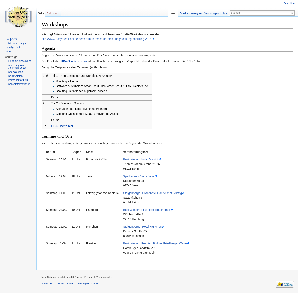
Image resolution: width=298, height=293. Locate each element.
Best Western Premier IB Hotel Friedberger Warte (155, 243)
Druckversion (15, 75)
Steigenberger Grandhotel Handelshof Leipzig (152, 193)
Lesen (173, 13)
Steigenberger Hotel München (142, 226)
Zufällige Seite (13, 47)
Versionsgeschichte (215, 13)
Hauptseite (11, 39)
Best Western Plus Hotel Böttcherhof (146, 209)
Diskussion (53, 13)
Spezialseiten (15, 72)
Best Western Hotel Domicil (140, 159)
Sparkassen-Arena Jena (138, 176)
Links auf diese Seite (19, 61)
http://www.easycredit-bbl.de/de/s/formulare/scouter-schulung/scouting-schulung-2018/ (97, 39)
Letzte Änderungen (16, 43)
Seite (41, 13)
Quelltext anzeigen (191, 13)
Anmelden (289, 3)
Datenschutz (47, 283)
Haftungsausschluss (88, 283)
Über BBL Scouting (65, 283)
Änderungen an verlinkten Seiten (17, 67)
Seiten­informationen (19, 84)
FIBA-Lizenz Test (62, 126)
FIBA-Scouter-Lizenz (73, 61)
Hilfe (8, 51)
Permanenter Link (18, 80)
